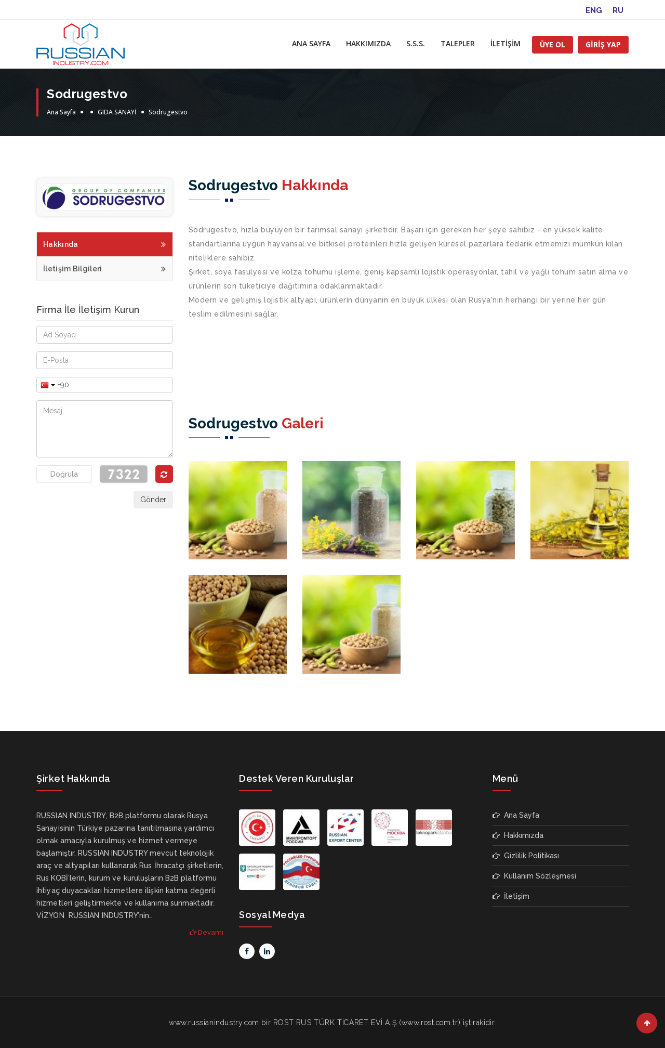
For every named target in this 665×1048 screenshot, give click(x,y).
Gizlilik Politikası (526, 856)
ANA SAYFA (311, 43)
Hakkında (104, 243)
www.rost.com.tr (430, 1022)
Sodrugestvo (168, 112)
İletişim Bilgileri (104, 267)
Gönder (153, 499)
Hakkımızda (518, 835)
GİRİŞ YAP (603, 44)
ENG (594, 10)
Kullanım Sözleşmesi (534, 876)
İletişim (511, 896)
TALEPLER (458, 43)
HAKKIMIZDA (368, 43)
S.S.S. (415, 43)
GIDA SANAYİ (117, 112)
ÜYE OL (552, 44)
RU (618, 10)
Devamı (206, 932)
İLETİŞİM (505, 43)
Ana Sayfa (61, 112)
